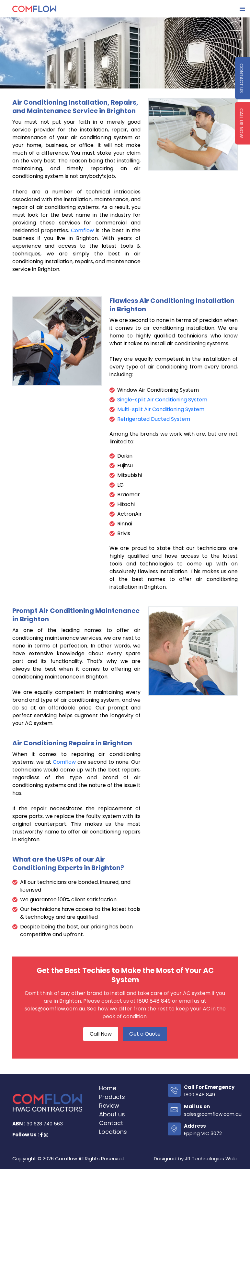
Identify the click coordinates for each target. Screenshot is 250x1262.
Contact (111, 1123)
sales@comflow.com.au (55, 1008)
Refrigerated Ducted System (153, 419)
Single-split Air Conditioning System (162, 399)
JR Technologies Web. (211, 1158)
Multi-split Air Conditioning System (160, 409)
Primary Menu (242, 8)
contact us (241, 78)
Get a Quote (145, 1034)
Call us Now (241, 123)
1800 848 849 (154, 1001)
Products (112, 1097)
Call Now (101, 1034)
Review (109, 1106)
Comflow (82, 230)
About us (112, 1114)
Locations (113, 1132)
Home (107, 1088)
